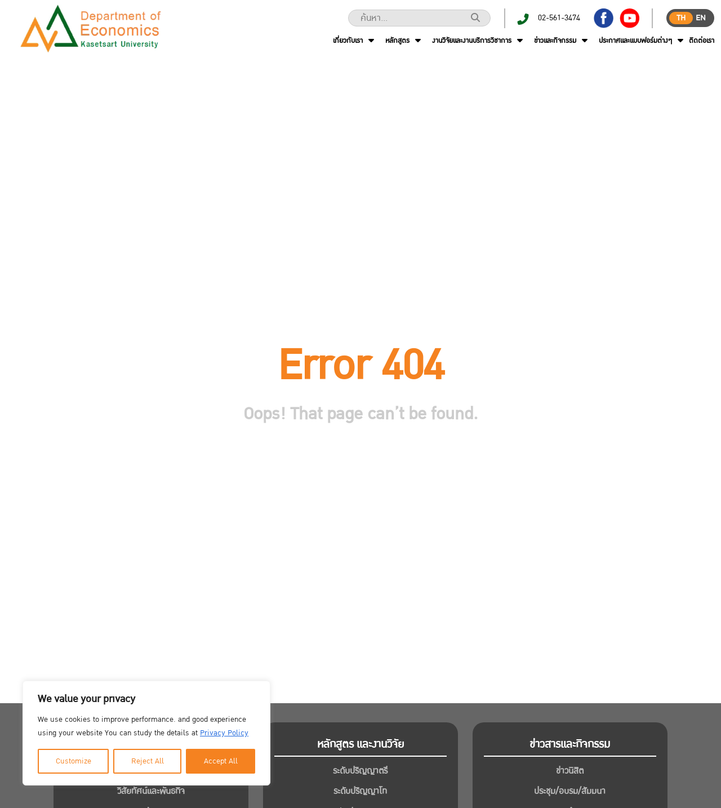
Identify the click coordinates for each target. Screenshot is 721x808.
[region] (146, 733)
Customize (73, 761)
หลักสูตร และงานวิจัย (360, 744)
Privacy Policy (224, 733)
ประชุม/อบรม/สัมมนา (570, 791)
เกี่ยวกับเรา (348, 40)
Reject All (147, 761)
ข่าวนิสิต (570, 770)
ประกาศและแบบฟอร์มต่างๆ (635, 40)
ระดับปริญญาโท (360, 791)
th (681, 18)
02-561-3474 (559, 17)
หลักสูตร (397, 40)
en (701, 18)
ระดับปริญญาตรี (360, 770)
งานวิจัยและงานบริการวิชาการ (471, 40)
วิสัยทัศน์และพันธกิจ (151, 791)
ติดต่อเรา (701, 40)
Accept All (221, 761)
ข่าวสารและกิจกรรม (569, 744)
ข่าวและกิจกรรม (555, 40)
